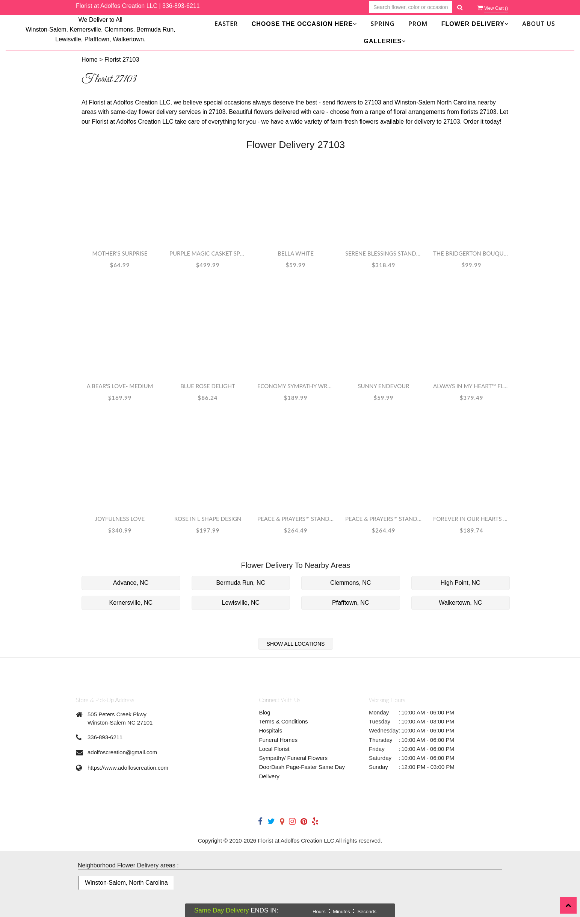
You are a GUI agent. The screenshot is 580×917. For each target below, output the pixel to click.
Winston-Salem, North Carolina (126, 882)
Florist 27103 (121, 59)
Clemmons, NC (350, 583)
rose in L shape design (208, 518)
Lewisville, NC (241, 602)
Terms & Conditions (283, 721)
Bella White (296, 253)
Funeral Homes (278, 740)
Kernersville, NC (131, 602)
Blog (264, 712)
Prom (417, 24)
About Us (538, 24)
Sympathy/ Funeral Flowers (293, 758)
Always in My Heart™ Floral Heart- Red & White (471, 386)
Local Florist (274, 749)
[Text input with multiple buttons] (411, 7)
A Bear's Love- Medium (120, 386)
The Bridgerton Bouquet (471, 253)
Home (90, 59)
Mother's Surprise (120, 253)
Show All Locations (296, 644)
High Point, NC (460, 583)
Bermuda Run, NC (240, 583)
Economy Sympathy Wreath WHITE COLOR (295, 386)
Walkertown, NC (460, 602)
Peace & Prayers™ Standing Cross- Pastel (383, 518)
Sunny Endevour (383, 386)
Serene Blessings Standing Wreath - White (383, 253)
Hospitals (270, 730)
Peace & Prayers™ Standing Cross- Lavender (295, 518)
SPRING (383, 24)
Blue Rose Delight (207, 386)
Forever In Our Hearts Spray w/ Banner (471, 518)
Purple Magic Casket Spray (207, 253)
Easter (226, 24)
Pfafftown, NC (350, 602)
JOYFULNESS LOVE (120, 518)
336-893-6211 (181, 6)
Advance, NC (130, 583)
